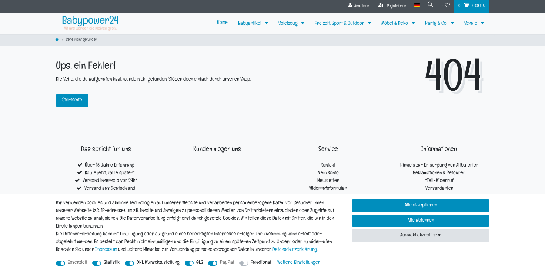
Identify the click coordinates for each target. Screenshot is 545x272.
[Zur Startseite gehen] (57, 40)
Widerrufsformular (328, 189)
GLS (199, 263)
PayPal (227, 263)
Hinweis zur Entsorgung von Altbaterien (439, 165)
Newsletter (328, 181)
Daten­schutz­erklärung (294, 250)
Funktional (261, 263)
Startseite (72, 100)
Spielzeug (288, 24)
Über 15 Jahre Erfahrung (109, 165)
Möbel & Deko (395, 24)
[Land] (414, 5)
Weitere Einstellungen (298, 263)
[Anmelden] (356, 6)
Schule (471, 24)
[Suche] (429, 5)
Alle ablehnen (421, 220)
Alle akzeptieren (421, 205)
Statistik (112, 263)
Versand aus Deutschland (109, 189)
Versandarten (439, 189)
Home (222, 23)
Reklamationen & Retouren (439, 173)
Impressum (106, 250)
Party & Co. (436, 24)
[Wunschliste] (445, 6)
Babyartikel (250, 24)
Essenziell (77, 263)
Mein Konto (328, 173)
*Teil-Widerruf (439, 181)
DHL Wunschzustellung (158, 263)
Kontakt (328, 165)
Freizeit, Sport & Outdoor (340, 24)
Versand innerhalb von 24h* (110, 181)
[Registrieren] (390, 6)
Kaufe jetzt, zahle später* (110, 173)
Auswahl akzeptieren (420, 235)
